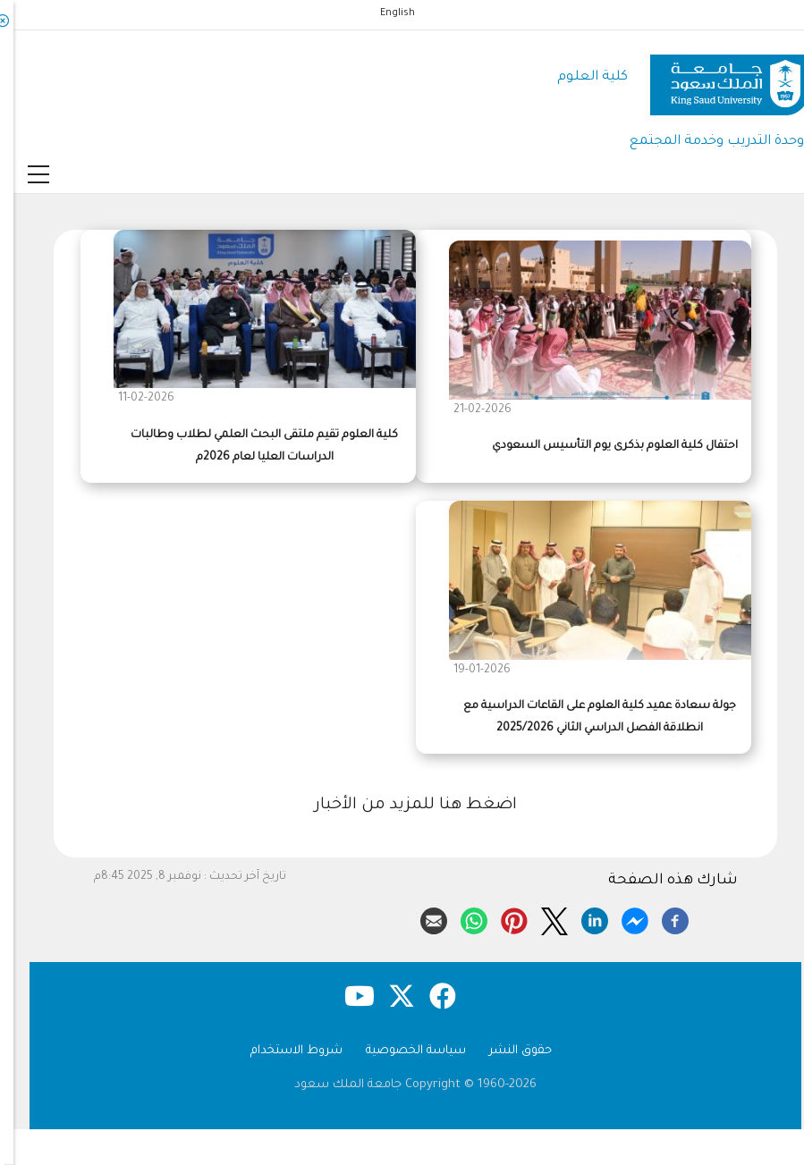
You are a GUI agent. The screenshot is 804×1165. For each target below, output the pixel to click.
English (384, 13)
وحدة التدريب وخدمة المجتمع (703, 141)
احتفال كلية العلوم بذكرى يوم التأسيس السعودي (601, 446)
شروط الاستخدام (283, 1051)
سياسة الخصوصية (402, 1051)
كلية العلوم (579, 77)
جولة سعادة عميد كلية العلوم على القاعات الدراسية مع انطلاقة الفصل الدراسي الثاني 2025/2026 (586, 717)
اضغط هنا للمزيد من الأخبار (402, 806)
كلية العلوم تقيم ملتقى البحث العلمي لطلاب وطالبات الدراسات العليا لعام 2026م (251, 446)
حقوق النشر (507, 1051)
